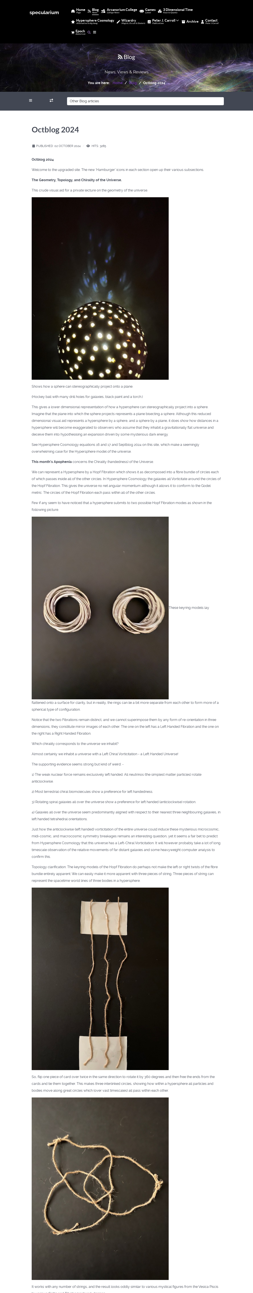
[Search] (89, 32)
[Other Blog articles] (145, 101)
